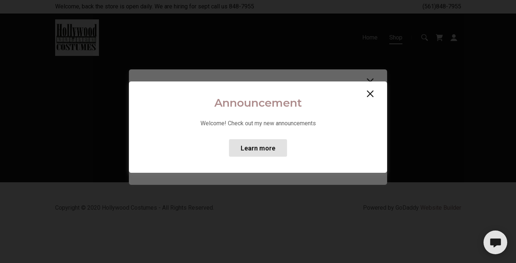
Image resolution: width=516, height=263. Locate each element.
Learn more (258, 148)
